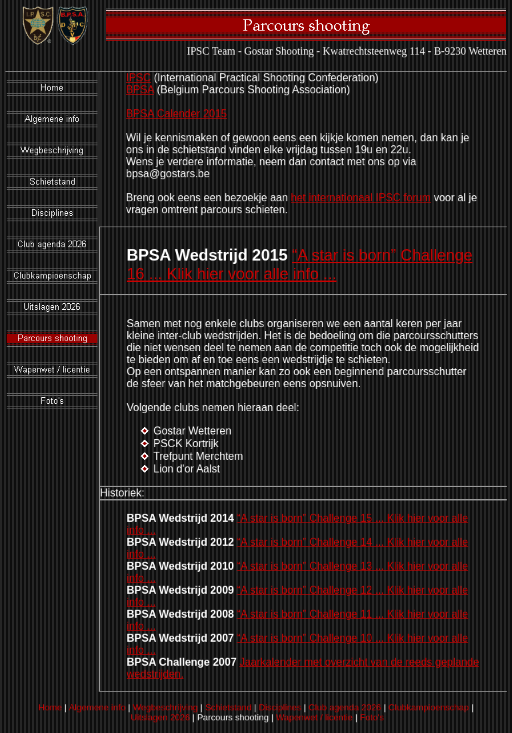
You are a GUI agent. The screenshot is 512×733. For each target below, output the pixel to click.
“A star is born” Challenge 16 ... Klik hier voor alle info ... (300, 264)
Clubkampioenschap (429, 707)
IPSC (138, 77)
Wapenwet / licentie (314, 717)
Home (50, 707)
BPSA (140, 89)
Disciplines (280, 707)
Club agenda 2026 (345, 707)
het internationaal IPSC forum (361, 197)
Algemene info (97, 707)
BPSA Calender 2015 (176, 113)
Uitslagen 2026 (160, 717)
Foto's (372, 717)
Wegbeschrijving (165, 707)
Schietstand (228, 707)
